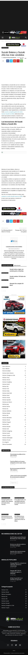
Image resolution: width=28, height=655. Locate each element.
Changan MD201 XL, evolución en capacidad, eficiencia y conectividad (18, 565)
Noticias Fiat (5, 386)
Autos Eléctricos (6, 366)
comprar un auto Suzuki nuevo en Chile (12, 196)
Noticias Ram (5, 424)
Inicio (2, 41)
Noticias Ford (5, 388)
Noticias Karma (6, 406)
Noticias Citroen (6, 379)
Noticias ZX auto (6, 440)
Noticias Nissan (6, 420)
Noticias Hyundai (6, 400)
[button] (26, 38)
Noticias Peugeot (6, 422)
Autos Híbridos (5, 368)
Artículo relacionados (7, 265)
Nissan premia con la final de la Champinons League (7, 518)
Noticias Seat (5, 428)
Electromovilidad (6, 371)
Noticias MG (5, 415)
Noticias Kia (5, 408)
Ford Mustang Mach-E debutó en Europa (6, 231)
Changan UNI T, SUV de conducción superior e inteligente (15, 572)
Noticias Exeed (6, 384)
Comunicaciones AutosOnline (9, 57)
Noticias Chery (5, 377)
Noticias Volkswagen (7, 437)
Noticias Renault (6, 426)
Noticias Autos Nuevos (8, 373)
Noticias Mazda (6, 413)
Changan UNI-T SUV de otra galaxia (21, 231)
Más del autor (17, 265)
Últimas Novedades (7, 444)
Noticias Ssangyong (7, 431)
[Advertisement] (14, 15)
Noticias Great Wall (7, 393)
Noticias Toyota (6, 435)
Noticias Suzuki (8, 41)
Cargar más (14, 482)
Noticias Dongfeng (6, 382)
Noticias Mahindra (6, 411)
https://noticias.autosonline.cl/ (14, 248)
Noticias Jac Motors (7, 402)
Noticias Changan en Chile (8, 375)
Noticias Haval (5, 395)
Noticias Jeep (5, 404)
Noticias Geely (5, 391)
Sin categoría (5, 442)
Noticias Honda (6, 397)
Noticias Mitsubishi (6, 417)
